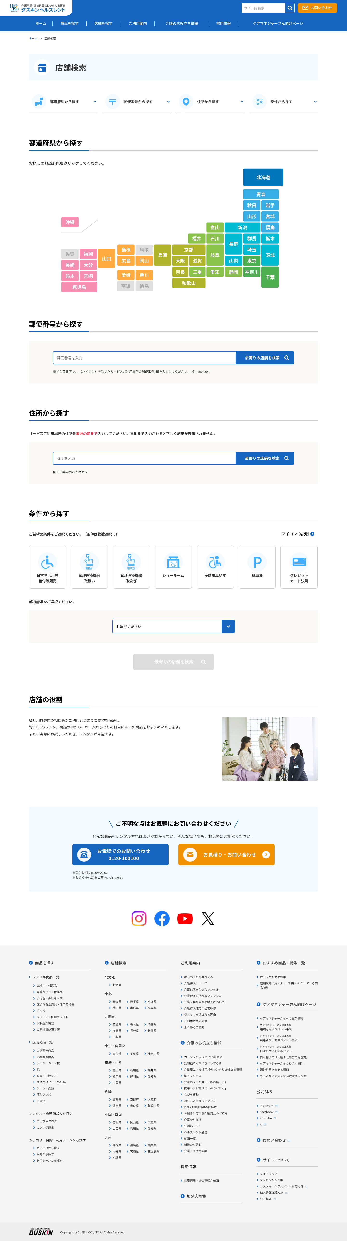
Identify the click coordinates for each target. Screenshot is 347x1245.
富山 (215, 227)
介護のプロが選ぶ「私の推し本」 (205, 1082)
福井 (196, 238)
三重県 (117, 1083)
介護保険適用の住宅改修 (200, 1008)
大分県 (117, 1151)
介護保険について (195, 983)
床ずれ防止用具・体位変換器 (55, 1004)
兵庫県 (117, 1105)
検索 (173, 662)
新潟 (242, 227)
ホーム (33, 38)
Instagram (266, 1105)
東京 (251, 260)
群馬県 (117, 1031)
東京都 (117, 1053)
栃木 (270, 238)
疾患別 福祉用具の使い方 (200, 1107)
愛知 (215, 271)
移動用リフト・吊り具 (51, 1082)
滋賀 (197, 260)
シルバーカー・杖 (48, 1063)
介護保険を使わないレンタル (203, 996)
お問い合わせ (321, 7)
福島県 (152, 1008)
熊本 (69, 276)
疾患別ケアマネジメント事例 (279, 1038)
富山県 (117, 1070)
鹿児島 (79, 287)
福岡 (88, 253)
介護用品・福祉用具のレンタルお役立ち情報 (213, 1069)
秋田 (251, 205)
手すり (41, 1011)
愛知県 (152, 1076)
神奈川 (252, 271)
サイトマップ (268, 1174)
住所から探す (208, 101)
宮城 (270, 216)
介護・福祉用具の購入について (204, 1002)
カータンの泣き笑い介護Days (203, 1057)
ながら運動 (191, 1094)
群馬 (251, 238)
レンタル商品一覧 (45, 977)
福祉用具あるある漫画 (274, 1070)
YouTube (266, 1118)
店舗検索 (118, 963)
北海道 (263, 177)
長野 (233, 244)
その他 (41, 1101)
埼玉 (251, 249)
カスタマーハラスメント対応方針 (281, 1186)
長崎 (69, 265)
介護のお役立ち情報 (204, 1043)
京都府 (134, 1099)
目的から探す (45, 1154)
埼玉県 (152, 1024)
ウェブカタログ (47, 1121)
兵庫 (162, 255)
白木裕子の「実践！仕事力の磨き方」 (284, 1057)
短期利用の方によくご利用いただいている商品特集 (289, 985)
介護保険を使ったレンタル (201, 989)
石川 (215, 238)
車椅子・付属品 (47, 985)
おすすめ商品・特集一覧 (284, 963)
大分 (88, 265)
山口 (106, 258)
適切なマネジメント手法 (276, 1027)
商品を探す (44, 963)
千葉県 (134, 1053)
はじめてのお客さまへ (198, 977)
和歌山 (189, 283)
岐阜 (215, 255)
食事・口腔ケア (47, 1076)
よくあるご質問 (194, 1027)
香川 (144, 275)
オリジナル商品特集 (273, 977)
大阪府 (152, 1099)
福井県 (152, 1070)
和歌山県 (153, 1105)
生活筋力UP (192, 1126)
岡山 (144, 260)
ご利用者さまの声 (195, 1021)
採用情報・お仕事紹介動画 (201, 1180)
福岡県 (117, 1145)
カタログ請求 (45, 1127)
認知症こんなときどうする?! (202, 1063)
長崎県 (134, 1145)
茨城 (270, 255)
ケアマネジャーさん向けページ (289, 1004)
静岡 (233, 271)
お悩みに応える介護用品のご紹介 (205, 1113)
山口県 (117, 1128)
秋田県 (117, 1008)
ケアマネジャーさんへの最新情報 (281, 1018)
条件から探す (281, 101)
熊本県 (152, 1145)
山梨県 (117, 1037)
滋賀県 (117, 1099)
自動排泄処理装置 (48, 1029)
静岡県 (134, 1076)
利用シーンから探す (49, 1160)
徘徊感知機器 (45, 1023)
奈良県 (134, 1105)
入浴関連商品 (45, 1050)
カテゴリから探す (48, 1148)
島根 (126, 249)
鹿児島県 (153, 1151)
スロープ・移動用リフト (52, 1017)
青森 (261, 194)
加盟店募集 (196, 1196)
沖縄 (69, 222)
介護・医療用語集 (195, 1151)
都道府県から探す (64, 101)
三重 (197, 271)
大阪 (180, 260)
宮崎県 (134, 1151)
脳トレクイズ (192, 1076)
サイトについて (276, 1160)
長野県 (134, 1031)
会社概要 (266, 1199)
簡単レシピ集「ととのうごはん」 (205, 1088)
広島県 (152, 1122)
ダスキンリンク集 (271, 1180)
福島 (270, 227)
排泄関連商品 (45, 1057)
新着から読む (192, 1144)
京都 (188, 249)
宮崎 (88, 276)
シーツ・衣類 (45, 1088)
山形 (251, 216)
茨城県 (117, 1024)
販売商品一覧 (42, 1042)
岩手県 (134, 1001)
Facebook (266, 1112)
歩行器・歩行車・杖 (50, 998)
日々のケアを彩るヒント (276, 1049)
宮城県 (152, 1001)
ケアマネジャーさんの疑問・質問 (281, 1063)
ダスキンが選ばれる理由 (200, 1014)
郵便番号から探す (138, 101)
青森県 (117, 1001)
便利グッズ (44, 1094)
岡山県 (134, 1122)
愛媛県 (152, 1128)
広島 (126, 260)
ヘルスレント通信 (195, 1132)
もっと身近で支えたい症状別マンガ (283, 1076)
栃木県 (134, 1024)
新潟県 (152, 1031)
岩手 (270, 205)
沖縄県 (117, 1157)
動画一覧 (190, 1138)
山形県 (134, 1008)
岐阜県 (117, 1076)
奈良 (180, 271)
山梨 (233, 260)
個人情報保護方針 (271, 1192)
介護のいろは (192, 1119)
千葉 (270, 277)
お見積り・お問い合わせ (229, 854)
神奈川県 (153, 1053)
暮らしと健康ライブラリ (200, 1101)
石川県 (134, 1070)
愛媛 (126, 275)
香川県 (134, 1128)
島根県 (117, 1122)
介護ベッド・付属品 (50, 992)
